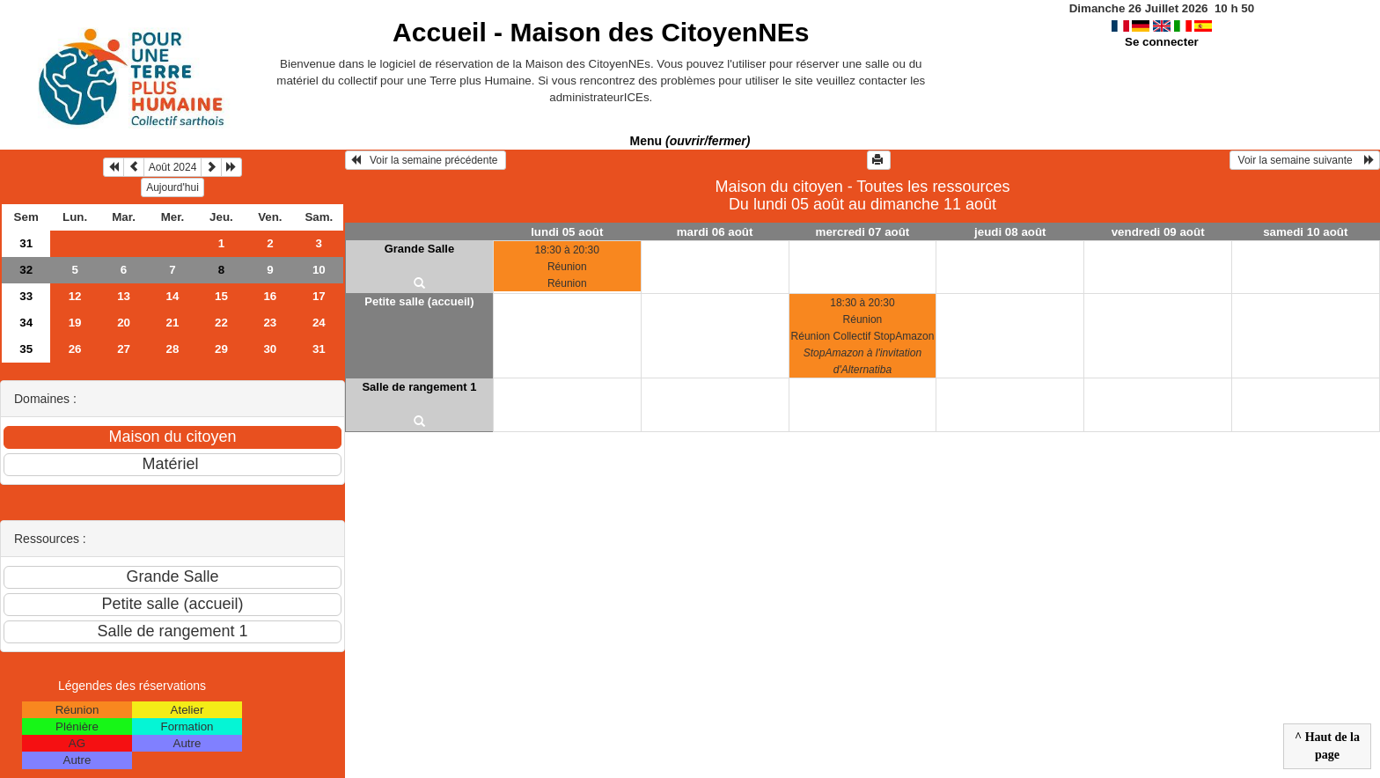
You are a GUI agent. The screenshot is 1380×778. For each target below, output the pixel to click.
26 (75, 349)
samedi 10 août (1305, 232)
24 (319, 322)
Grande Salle (419, 248)
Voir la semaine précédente (425, 160)
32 (26, 269)
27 (123, 349)
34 (26, 322)
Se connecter (1162, 41)
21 (173, 322)
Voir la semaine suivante (1305, 160)
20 (123, 322)
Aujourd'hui (172, 187)
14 (173, 296)
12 (75, 296)
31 (26, 243)
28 (173, 349)
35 (26, 349)
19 (75, 322)
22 (221, 322)
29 (221, 349)
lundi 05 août (567, 232)
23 (269, 322)
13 (123, 296)
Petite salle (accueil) (418, 301)
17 (319, 296)
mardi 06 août (715, 232)
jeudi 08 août (1010, 232)
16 (269, 296)
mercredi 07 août (863, 232)
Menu (690, 141)
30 (269, 349)
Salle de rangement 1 (419, 386)
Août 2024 (173, 167)
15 (221, 296)
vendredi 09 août (1158, 232)
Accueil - (601, 32)
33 (26, 296)
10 (319, 269)
